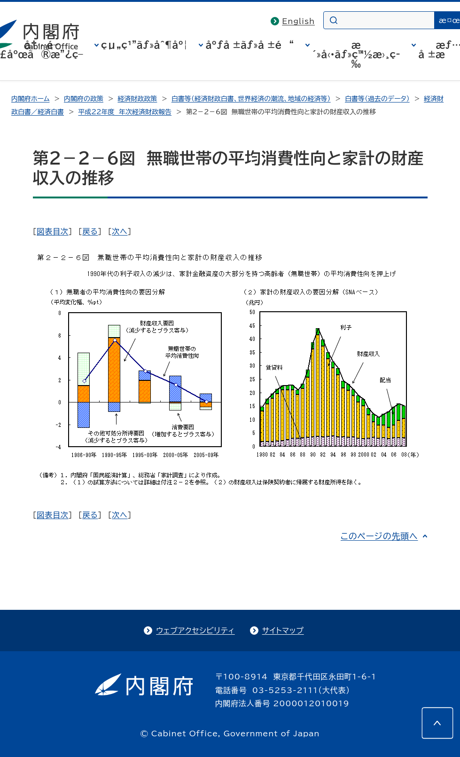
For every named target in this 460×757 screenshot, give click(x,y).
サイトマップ (283, 630)
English (298, 21)
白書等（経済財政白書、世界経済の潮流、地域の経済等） (251, 98)
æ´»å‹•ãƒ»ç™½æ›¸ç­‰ (356, 54)
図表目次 (52, 231)
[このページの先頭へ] (437, 723)
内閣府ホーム (30, 98)
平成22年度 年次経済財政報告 (125, 112)
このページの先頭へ (379, 536)
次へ (119, 231)
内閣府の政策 (83, 98)
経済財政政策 (137, 98)
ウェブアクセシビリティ (195, 630)
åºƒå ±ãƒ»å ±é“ (249, 44)
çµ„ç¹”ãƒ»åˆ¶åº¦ (144, 44)
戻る (90, 231)
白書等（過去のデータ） (377, 98)
